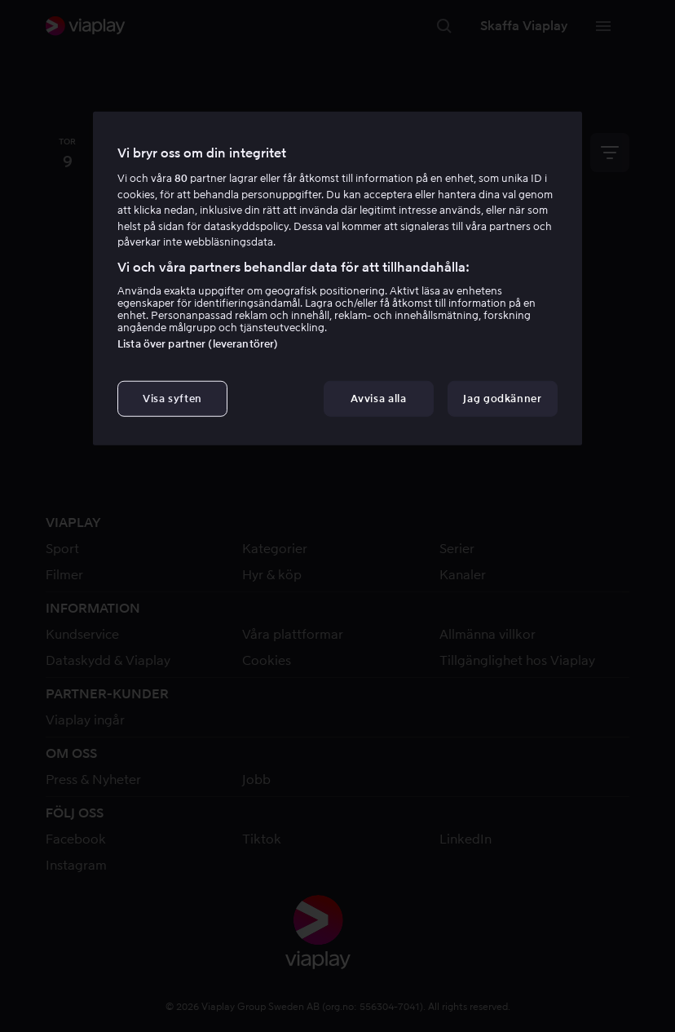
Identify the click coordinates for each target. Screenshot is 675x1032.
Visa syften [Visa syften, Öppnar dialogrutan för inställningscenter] (172, 398)
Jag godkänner (502, 398)
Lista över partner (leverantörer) (197, 344)
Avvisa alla (378, 398)
